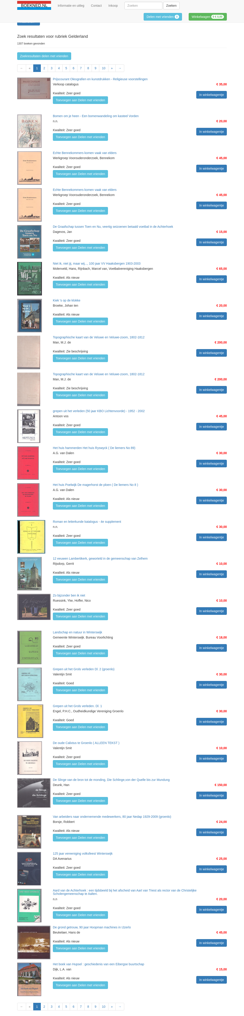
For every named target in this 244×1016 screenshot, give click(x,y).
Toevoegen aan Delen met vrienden (80, 100)
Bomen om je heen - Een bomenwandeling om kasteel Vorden (96, 116)
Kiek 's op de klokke (66, 300)
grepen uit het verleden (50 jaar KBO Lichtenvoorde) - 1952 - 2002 (99, 411)
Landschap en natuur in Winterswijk (77, 632)
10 (103, 68)
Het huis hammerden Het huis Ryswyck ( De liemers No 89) (94, 448)
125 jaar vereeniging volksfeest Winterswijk (83, 853)
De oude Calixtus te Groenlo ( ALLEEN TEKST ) (86, 743)
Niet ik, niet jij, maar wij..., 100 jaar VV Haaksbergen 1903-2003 (97, 263)
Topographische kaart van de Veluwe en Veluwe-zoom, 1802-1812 (99, 337)
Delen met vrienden (163, 17)
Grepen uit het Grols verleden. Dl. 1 (77, 706)
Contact (96, 5)
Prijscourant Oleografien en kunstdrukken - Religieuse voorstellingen (100, 79)
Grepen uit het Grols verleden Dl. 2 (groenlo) (83, 669)
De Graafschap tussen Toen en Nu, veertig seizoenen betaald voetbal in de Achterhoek (113, 226)
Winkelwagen (208, 17)
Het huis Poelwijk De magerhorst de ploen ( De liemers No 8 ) (95, 485)
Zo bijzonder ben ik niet (69, 595)
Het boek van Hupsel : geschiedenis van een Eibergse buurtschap (98, 964)
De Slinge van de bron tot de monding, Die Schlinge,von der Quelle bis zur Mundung (111, 780)
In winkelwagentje (211, 95)
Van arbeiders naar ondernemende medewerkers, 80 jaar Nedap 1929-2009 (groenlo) (112, 816)
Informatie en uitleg (71, 5)
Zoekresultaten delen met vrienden (44, 56)
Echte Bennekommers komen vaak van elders (85, 153)
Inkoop (113, 5)
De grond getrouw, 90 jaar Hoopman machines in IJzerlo (92, 927)
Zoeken (171, 5)
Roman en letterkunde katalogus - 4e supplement (87, 521)
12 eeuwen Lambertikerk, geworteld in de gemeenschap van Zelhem (100, 558)
